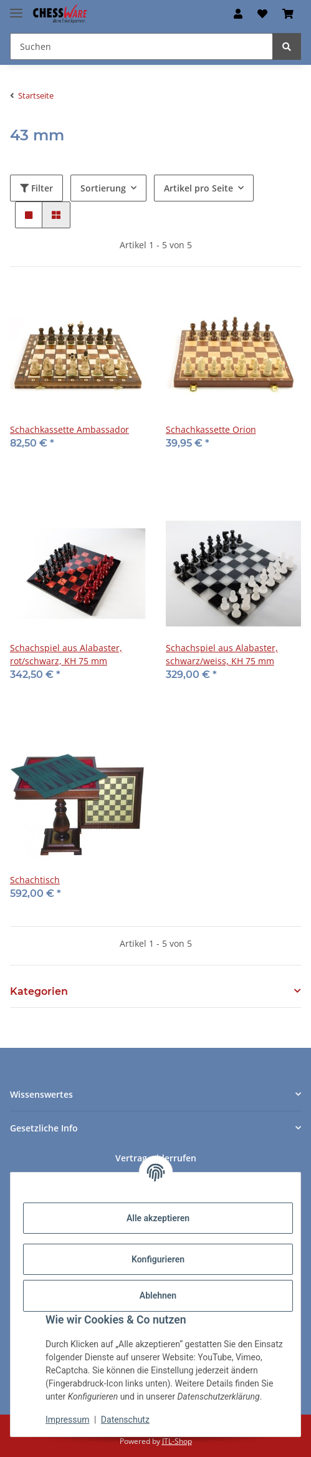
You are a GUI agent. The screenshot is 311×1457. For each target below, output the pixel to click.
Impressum (67, 1420)
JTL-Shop (177, 1441)
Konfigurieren (158, 1259)
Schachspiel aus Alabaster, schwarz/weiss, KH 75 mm (222, 654)
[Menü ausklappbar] (16, 8)
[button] (238, 13)
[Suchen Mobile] (141, 46)
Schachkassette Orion (211, 429)
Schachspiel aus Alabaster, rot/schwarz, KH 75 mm (66, 654)
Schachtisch (35, 880)
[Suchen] (286, 46)
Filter (36, 188)
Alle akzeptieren (158, 1218)
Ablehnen (158, 1295)
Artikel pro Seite (198, 188)
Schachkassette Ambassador (69, 429)
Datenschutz (125, 1420)
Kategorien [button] (39, 991)
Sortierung (103, 188)
